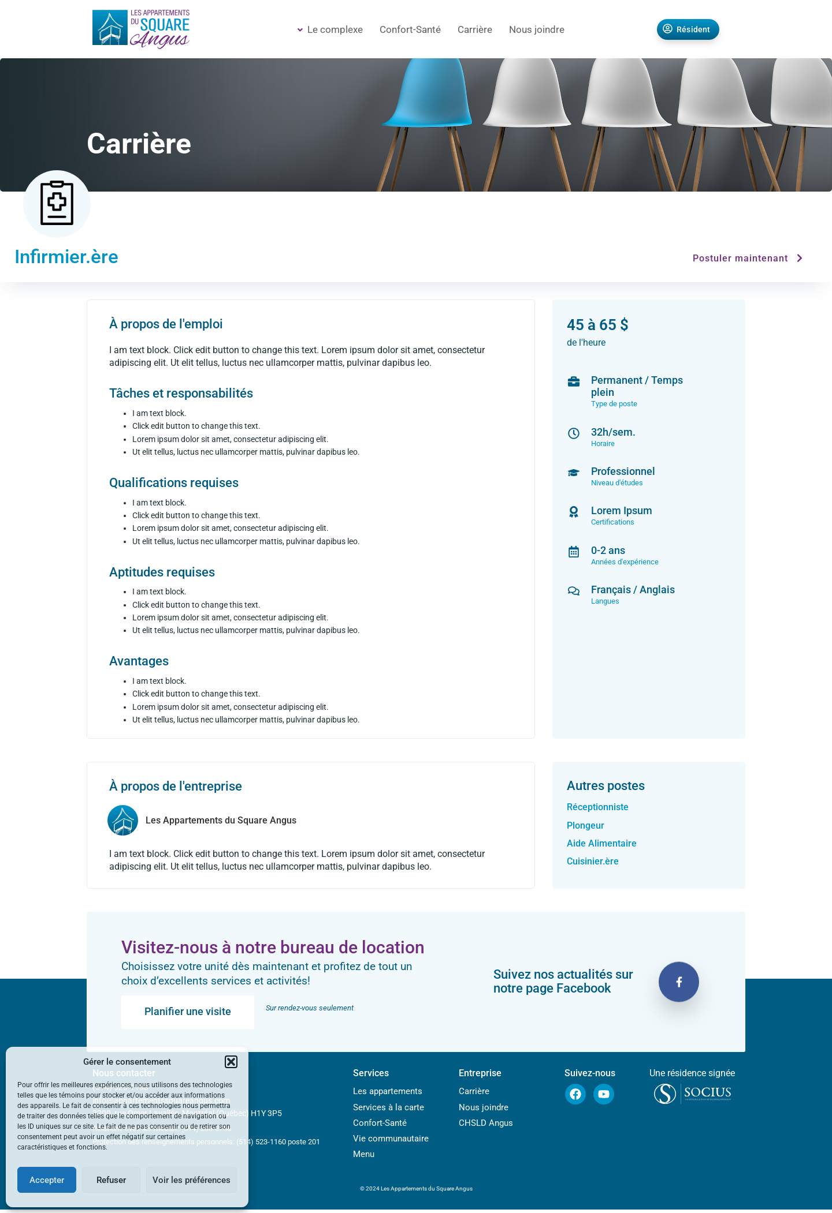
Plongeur (585, 826)
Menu (363, 1157)
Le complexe (330, 29)
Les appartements (387, 1093)
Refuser (111, 1180)
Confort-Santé (410, 29)
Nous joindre (536, 29)
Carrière (475, 29)
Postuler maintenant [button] (749, 259)
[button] (231, 1062)
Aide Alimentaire (602, 843)
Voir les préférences (192, 1180)
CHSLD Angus (486, 1125)
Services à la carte (388, 1109)
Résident (687, 29)
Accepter (46, 1180)
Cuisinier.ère (593, 861)
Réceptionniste (598, 808)
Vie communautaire (391, 1141)
